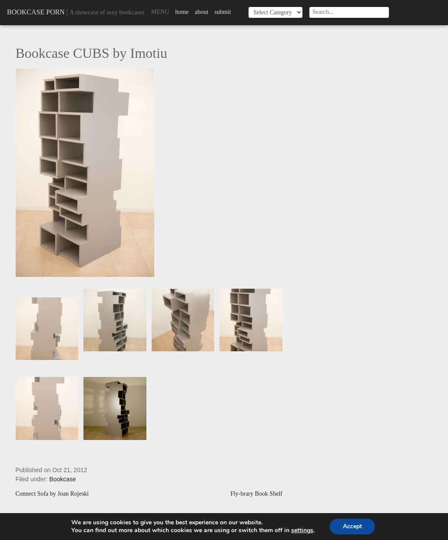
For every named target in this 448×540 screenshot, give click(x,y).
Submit (222, 12)
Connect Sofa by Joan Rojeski (52, 494)
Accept (352, 526)
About (201, 12)
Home (182, 12)
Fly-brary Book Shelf (256, 494)
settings (302, 530)
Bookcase (62, 479)
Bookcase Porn (36, 12)
